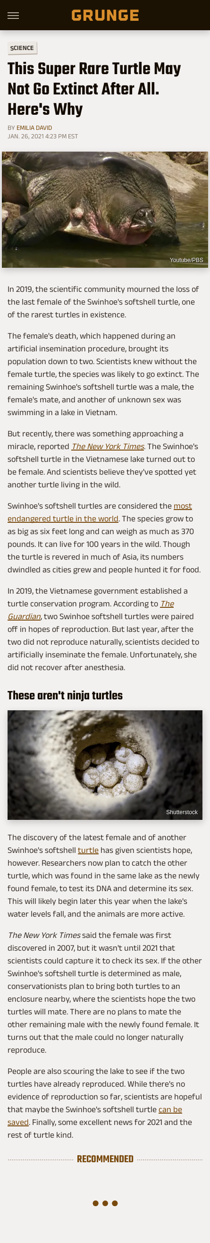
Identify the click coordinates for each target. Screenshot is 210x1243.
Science (22, 47)
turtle (88, 850)
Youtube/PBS (186, 260)
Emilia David (34, 127)
